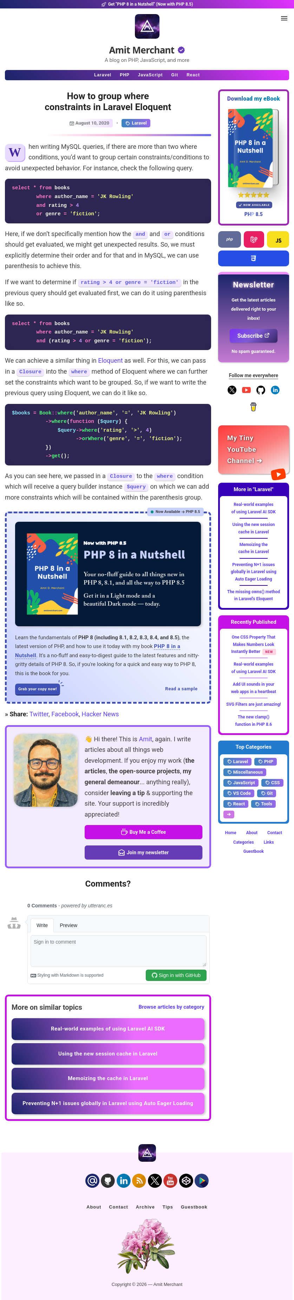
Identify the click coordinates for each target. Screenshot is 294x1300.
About (251, 832)
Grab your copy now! (39, 687)
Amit (145, 739)
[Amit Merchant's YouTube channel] (253, 449)
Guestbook (253, 851)
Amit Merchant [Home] (142, 50)
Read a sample (181, 688)
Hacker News (100, 714)
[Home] (147, 26)
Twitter (39, 714)
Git (267, 793)
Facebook (65, 714)
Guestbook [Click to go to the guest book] (194, 1207)
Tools (263, 804)
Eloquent (110, 360)
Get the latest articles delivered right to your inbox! (253, 309)
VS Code (239, 793)
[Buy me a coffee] (253, 409)
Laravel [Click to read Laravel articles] (102, 74)
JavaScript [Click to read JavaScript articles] (150, 74)
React (236, 804)
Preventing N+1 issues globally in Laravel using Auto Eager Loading (253, 572)
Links (269, 842)
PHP (265, 762)
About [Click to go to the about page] (93, 1207)
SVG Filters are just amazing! (253, 704)
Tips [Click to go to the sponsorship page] (168, 1207)
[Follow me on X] (232, 393)
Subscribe (253, 335)
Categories (243, 842)
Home (230, 832)
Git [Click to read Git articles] (174, 74)
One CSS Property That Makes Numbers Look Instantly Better (253, 644)
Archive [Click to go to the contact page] (145, 1207)
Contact (274, 832)
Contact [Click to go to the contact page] (118, 1207)
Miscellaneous (245, 772)
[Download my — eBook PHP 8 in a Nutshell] (254, 148)
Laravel (135, 123)
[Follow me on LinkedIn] (275, 393)
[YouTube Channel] (246, 393)
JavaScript (241, 783)
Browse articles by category (171, 1007)
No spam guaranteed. (253, 351)
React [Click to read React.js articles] (193, 74)
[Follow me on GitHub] (260, 393)
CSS (272, 783)
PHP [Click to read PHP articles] (125, 74)
